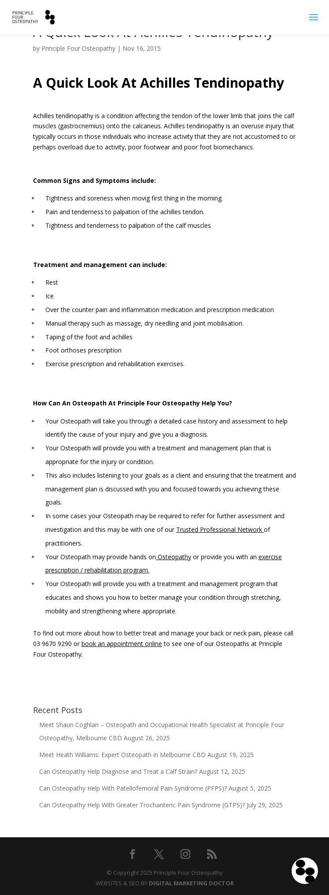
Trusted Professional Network (220, 529)
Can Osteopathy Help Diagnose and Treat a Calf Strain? (118, 771)
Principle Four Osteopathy (78, 48)
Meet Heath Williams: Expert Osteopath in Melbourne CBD (122, 754)
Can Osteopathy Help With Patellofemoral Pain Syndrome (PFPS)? (133, 788)
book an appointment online (121, 643)
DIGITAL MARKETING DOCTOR (191, 883)
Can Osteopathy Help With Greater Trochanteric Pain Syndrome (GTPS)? (142, 805)
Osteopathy (173, 557)
